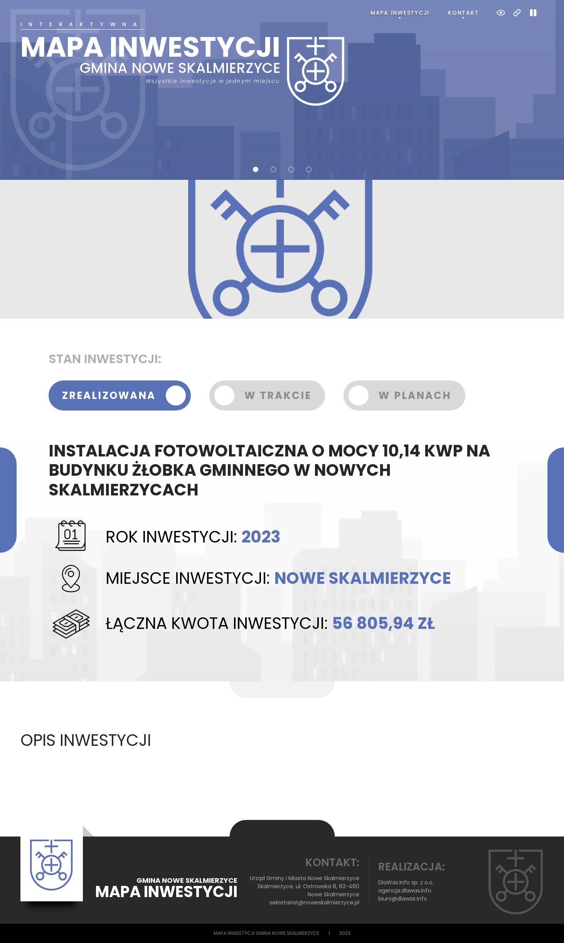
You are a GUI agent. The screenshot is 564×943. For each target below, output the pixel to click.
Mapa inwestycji (399, 13)
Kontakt (463, 13)
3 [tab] (291, 169)
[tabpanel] (282, 64)
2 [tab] (273, 169)
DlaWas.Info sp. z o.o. (406, 882)
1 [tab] (255, 169)
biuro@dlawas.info (402, 898)
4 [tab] (308, 169)
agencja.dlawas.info (404, 890)
